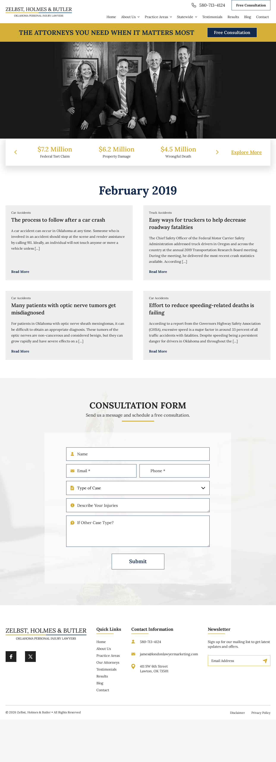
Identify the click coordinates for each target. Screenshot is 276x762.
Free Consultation (251, 5)
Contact (102, 693)
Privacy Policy (260, 713)
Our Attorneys (107, 665)
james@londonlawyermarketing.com (169, 657)
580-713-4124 (212, 5)
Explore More (246, 155)
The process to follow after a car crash (58, 219)
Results (102, 679)
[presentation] (15, 155)
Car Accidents (21, 213)
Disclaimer (237, 713)
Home (101, 645)
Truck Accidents (160, 213)
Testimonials (106, 672)
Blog (99, 686)
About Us (103, 651)
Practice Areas (108, 658)
